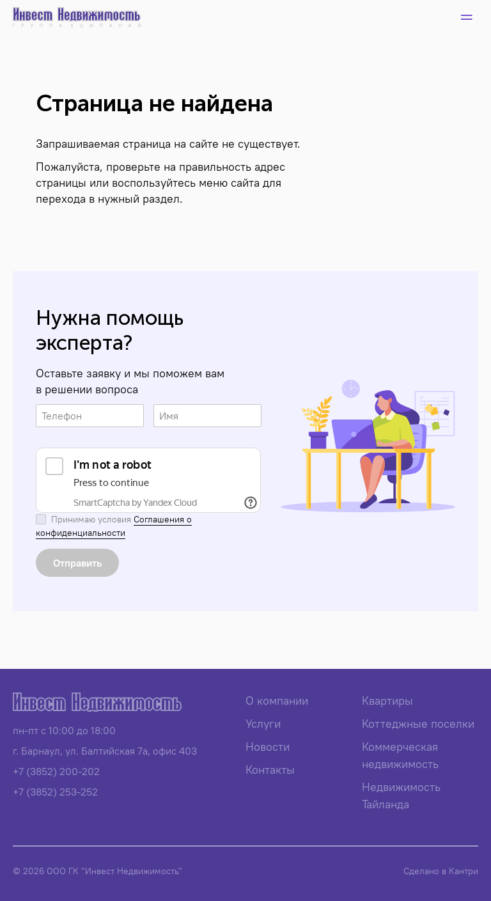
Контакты (270, 769)
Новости (268, 746)
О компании (277, 700)
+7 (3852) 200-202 (56, 771)
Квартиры (387, 700)
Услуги (263, 723)
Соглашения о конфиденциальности (114, 525)
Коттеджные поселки (418, 723)
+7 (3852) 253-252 (55, 791)
